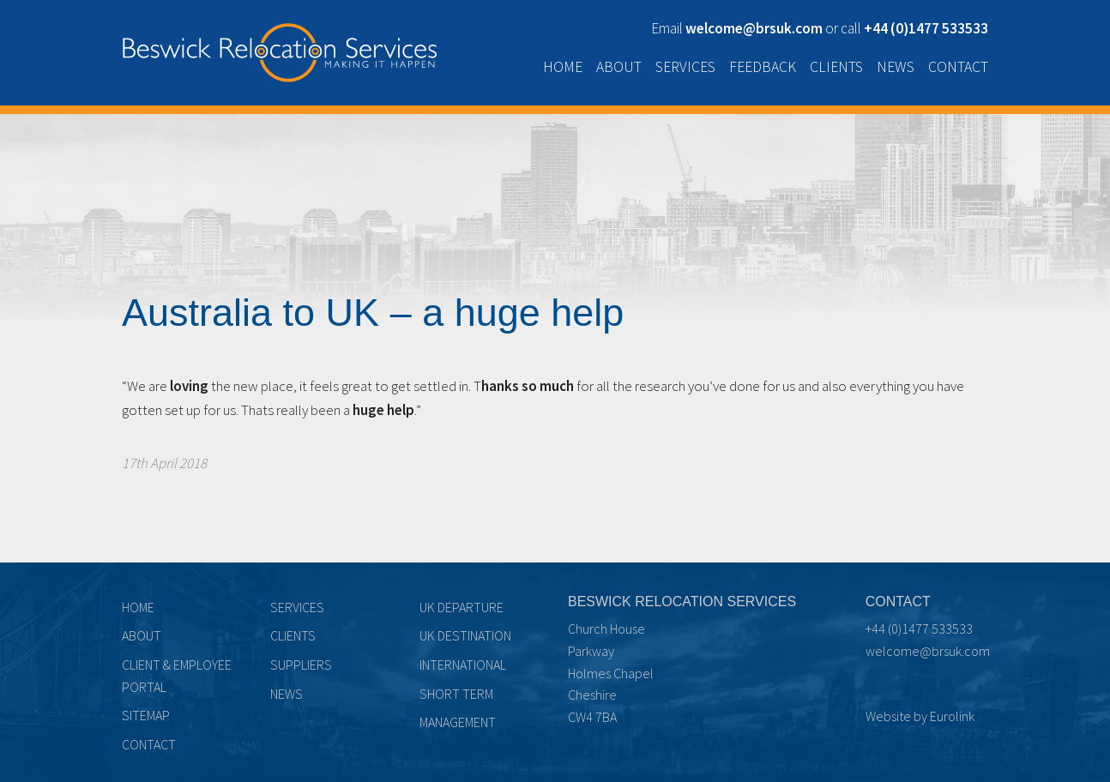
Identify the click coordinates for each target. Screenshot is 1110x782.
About (619, 66)
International (462, 664)
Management (457, 722)
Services (685, 66)
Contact (958, 66)
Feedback (762, 66)
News (895, 66)
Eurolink (952, 716)
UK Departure (461, 607)
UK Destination (465, 635)
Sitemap (146, 715)
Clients (836, 66)
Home (562, 66)
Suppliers (301, 664)
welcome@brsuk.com (928, 650)
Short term (456, 693)
